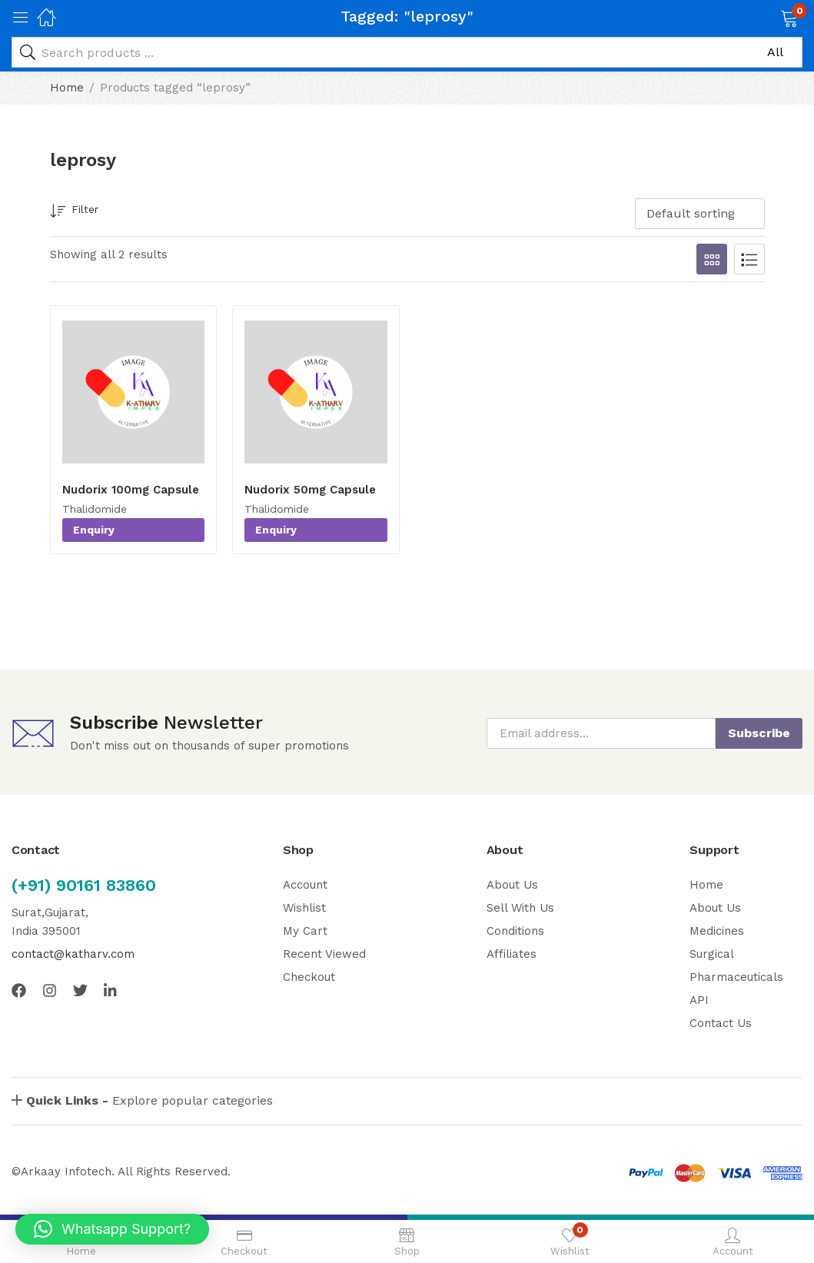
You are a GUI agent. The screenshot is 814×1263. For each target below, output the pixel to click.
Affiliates (512, 954)
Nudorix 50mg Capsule (310, 490)
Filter (74, 212)
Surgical (711, 954)
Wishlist (304, 908)
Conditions (515, 931)
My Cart (305, 931)
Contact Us (720, 1023)
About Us (512, 885)
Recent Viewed (324, 954)
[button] (770, 17)
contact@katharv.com (73, 954)
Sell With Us (520, 908)
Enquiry (94, 529)
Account (305, 885)
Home (67, 88)
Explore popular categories (149, 1100)
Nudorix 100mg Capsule (130, 490)
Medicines (716, 931)
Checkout (309, 977)
